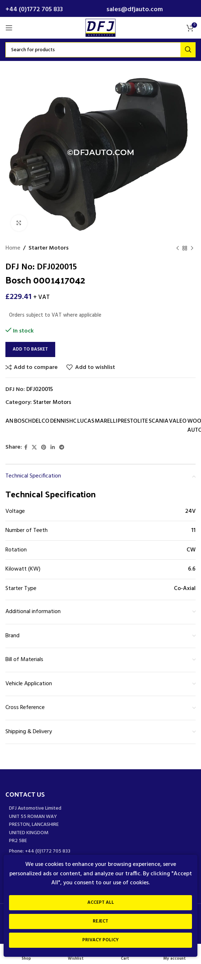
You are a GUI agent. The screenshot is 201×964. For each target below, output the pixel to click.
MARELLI (106, 421)
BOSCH (23, 421)
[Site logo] (100, 27)
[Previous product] (177, 248)
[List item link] (100, 851)
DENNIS (59, 421)
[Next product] (192, 248)
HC (73, 421)
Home (12, 248)
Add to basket (30, 349)
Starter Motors (49, 248)
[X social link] (34, 448)
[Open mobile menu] (9, 28)
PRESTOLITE (133, 421)
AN (9, 421)
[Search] (100, 49)
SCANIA (159, 421)
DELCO (40, 421)
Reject (100, 921)
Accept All (100, 902)
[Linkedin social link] (52, 448)
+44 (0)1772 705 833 (34, 9)
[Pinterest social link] (43, 448)
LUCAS (85, 421)
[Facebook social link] (26, 448)
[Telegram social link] (61, 448)
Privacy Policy (100, 940)
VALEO (178, 421)
